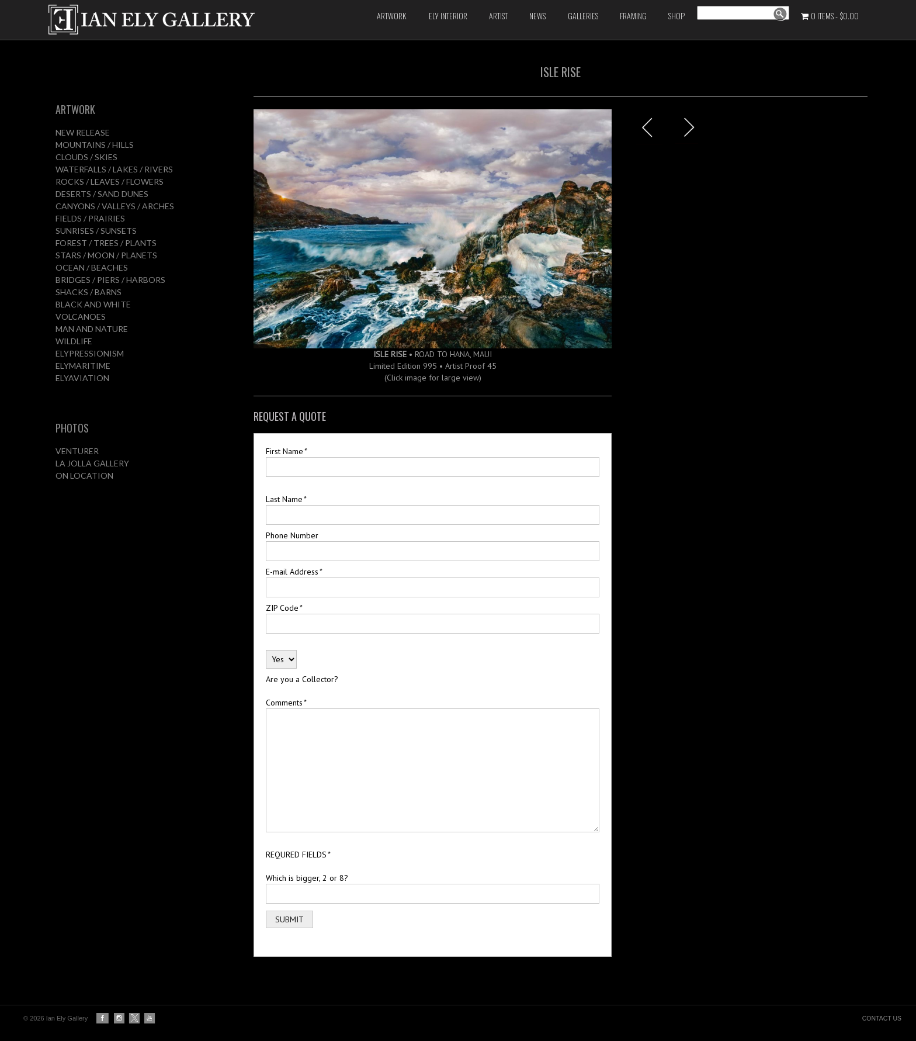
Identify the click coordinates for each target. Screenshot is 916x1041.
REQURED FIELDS (297, 854)
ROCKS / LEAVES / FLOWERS (109, 181)
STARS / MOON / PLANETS (106, 255)
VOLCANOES (80, 316)
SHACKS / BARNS (88, 292)
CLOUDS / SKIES (86, 157)
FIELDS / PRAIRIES (90, 218)
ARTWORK (75, 109)
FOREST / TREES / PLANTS (106, 243)
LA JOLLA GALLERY (92, 463)
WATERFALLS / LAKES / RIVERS (114, 169)
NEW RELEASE (82, 132)
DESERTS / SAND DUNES (101, 194)
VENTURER (77, 451)
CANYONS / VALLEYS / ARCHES (114, 206)
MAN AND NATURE (91, 329)
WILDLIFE (73, 341)
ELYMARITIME (82, 366)
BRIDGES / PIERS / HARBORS (110, 280)
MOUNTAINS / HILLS (94, 145)
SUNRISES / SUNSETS (96, 231)
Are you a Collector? (302, 679)
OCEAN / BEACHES (91, 267)
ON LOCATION (84, 475)
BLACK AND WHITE (93, 304)
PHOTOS (72, 427)
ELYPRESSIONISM (89, 353)
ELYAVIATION (82, 378)
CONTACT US (881, 1018)
